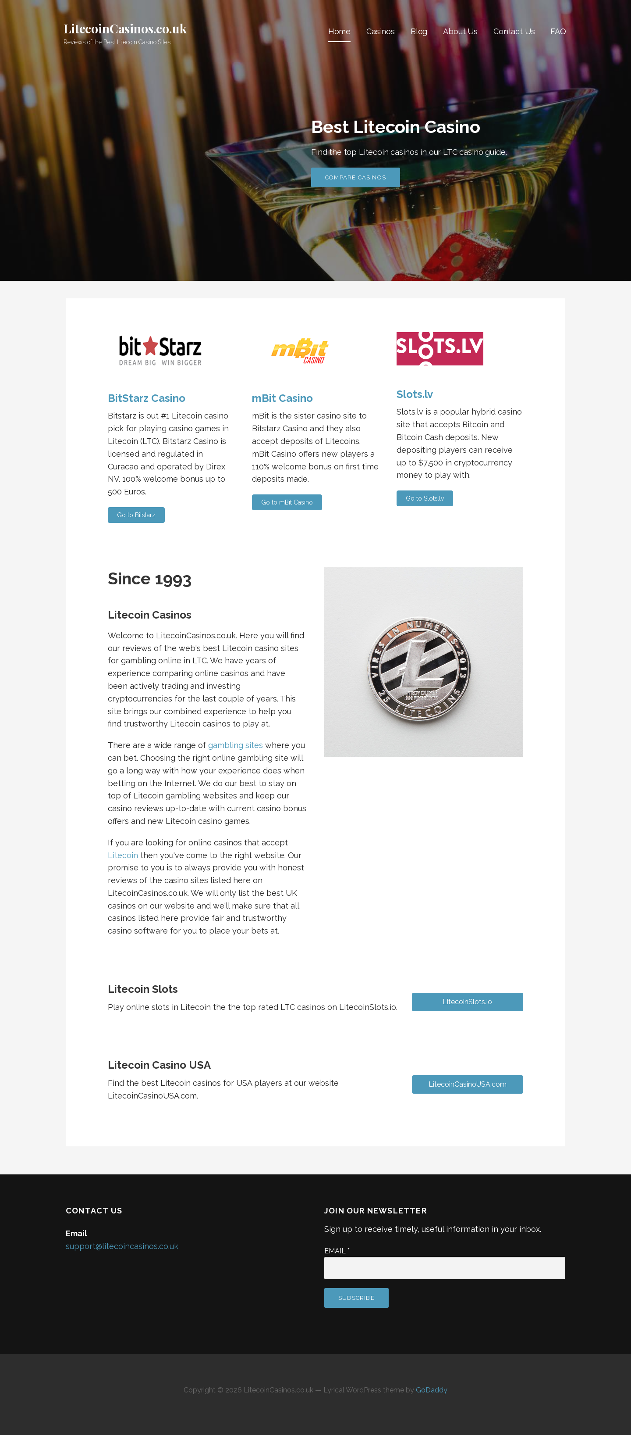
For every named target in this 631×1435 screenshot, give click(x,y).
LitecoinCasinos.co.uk (125, 28)
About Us (460, 31)
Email (337, 1251)
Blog (419, 31)
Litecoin (123, 855)
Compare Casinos (355, 177)
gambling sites (235, 745)
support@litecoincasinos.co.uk (122, 1246)
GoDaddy (431, 1390)
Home (339, 31)
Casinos (380, 31)
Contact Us (514, 31)
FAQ (558, 31)
